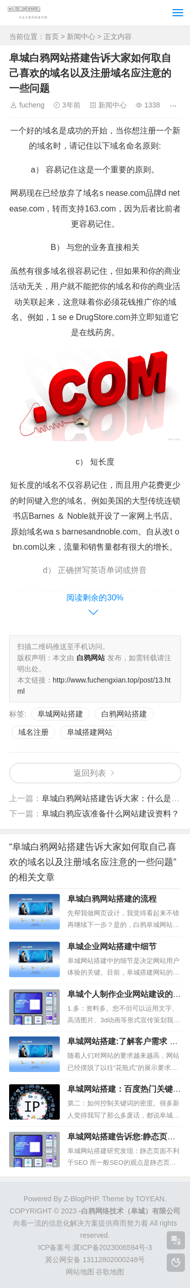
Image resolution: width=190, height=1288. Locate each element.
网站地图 (80, 1272)
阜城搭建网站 (89, 732)
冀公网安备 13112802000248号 (95, 1260)
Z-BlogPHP (81, 1199)
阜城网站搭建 (60, 713)
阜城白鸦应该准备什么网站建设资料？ (110, 813)
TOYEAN (149, 1199)
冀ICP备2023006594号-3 (112, 1247)
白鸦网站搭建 (124, 713)
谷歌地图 (110, 1272)
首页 (52, 36)
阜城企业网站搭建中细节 (112, 946)
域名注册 (33, 732)
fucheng (32, 105)
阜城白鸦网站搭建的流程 (112, 899)
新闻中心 (81, 36)
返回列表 (89, 773)
